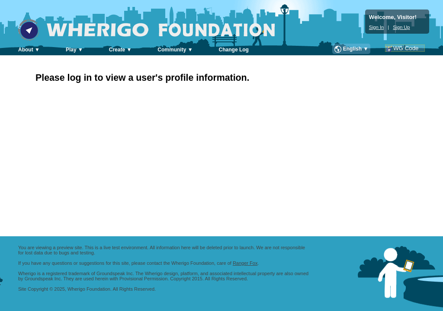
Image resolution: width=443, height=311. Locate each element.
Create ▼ (120, 50)
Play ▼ (74, 50)
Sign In (376, 27)
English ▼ (356, 49)
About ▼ (29, 50)
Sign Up (401, 27)
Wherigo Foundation (152, 30)
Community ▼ (175, 50)
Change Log (234, 50)
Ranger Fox (245, 263)
